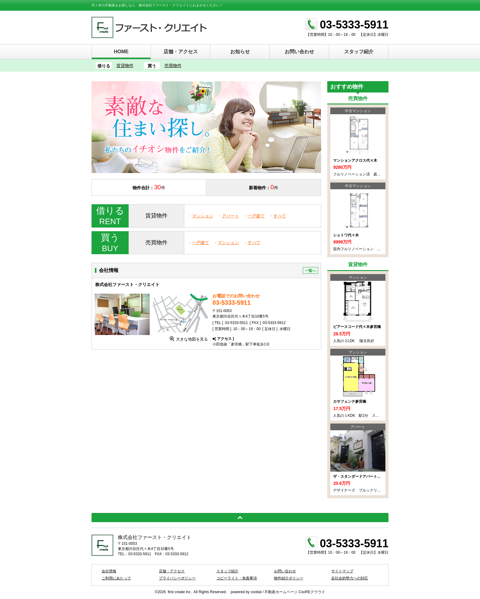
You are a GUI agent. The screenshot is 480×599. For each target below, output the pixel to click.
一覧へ (310, 271)
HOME (121, 51)
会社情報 (109, 571)
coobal (256, 592)
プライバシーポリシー (177, 578)
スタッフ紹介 (358, 51)
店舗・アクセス (180, 51)
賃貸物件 (124, 65)
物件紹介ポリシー (288, 578)
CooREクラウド (312, 592)
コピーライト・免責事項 (236, 578)
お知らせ (240, 51)
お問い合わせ (299, 51)
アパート (230, 215)
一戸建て (256, 215)
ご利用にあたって (116, 578)
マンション (202, 215)
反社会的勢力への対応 (349, 578)
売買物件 (173, 65)
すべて (279, 215)
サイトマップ (342, 571)
